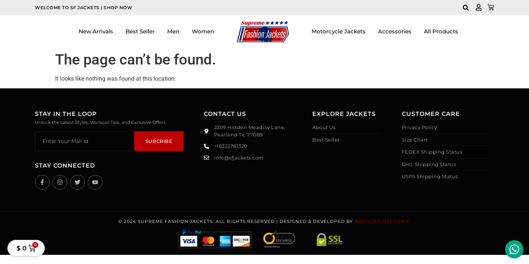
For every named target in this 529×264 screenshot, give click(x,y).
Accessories (394, 31)
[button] (466, 7)
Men (173, 31)
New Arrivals (96, 31)
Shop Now (118, 7)
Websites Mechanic (383, 221)
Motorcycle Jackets (339, 31)
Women (203, 31)
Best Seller (140, 31)
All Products (441, 31)
